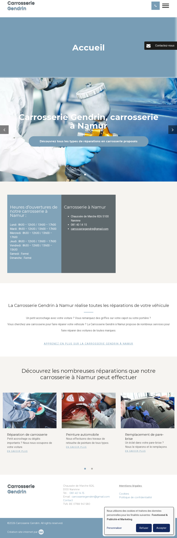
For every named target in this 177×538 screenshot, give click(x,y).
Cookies (124, 493)
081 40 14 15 (76, 493)
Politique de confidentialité (135, 497)
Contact (68, 500)
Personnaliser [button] (114, 528)
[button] (85, 470)
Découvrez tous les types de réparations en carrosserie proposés (88, 141)
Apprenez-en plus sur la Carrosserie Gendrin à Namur (88, 345)
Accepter (161, 528)
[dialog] (139, 521)
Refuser (143, 528)
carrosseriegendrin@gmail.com (89, 230)
